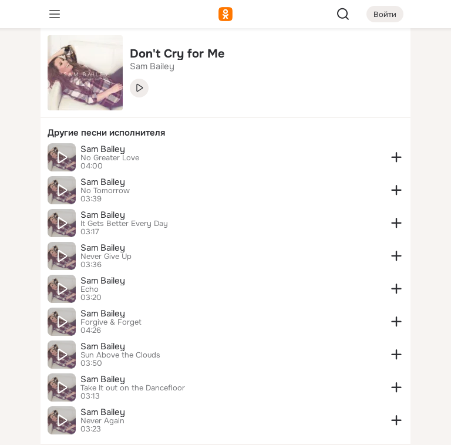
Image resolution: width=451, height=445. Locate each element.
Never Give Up (106, 256)
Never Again (102, 421)
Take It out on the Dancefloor (132, 388)
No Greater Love (109, 158)
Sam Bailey (102, 149)
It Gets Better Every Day (124, 224)
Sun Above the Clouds (120, 355)
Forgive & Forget (111, 322)
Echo (89, 289)
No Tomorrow (105, 191)
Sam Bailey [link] (152, 66)
